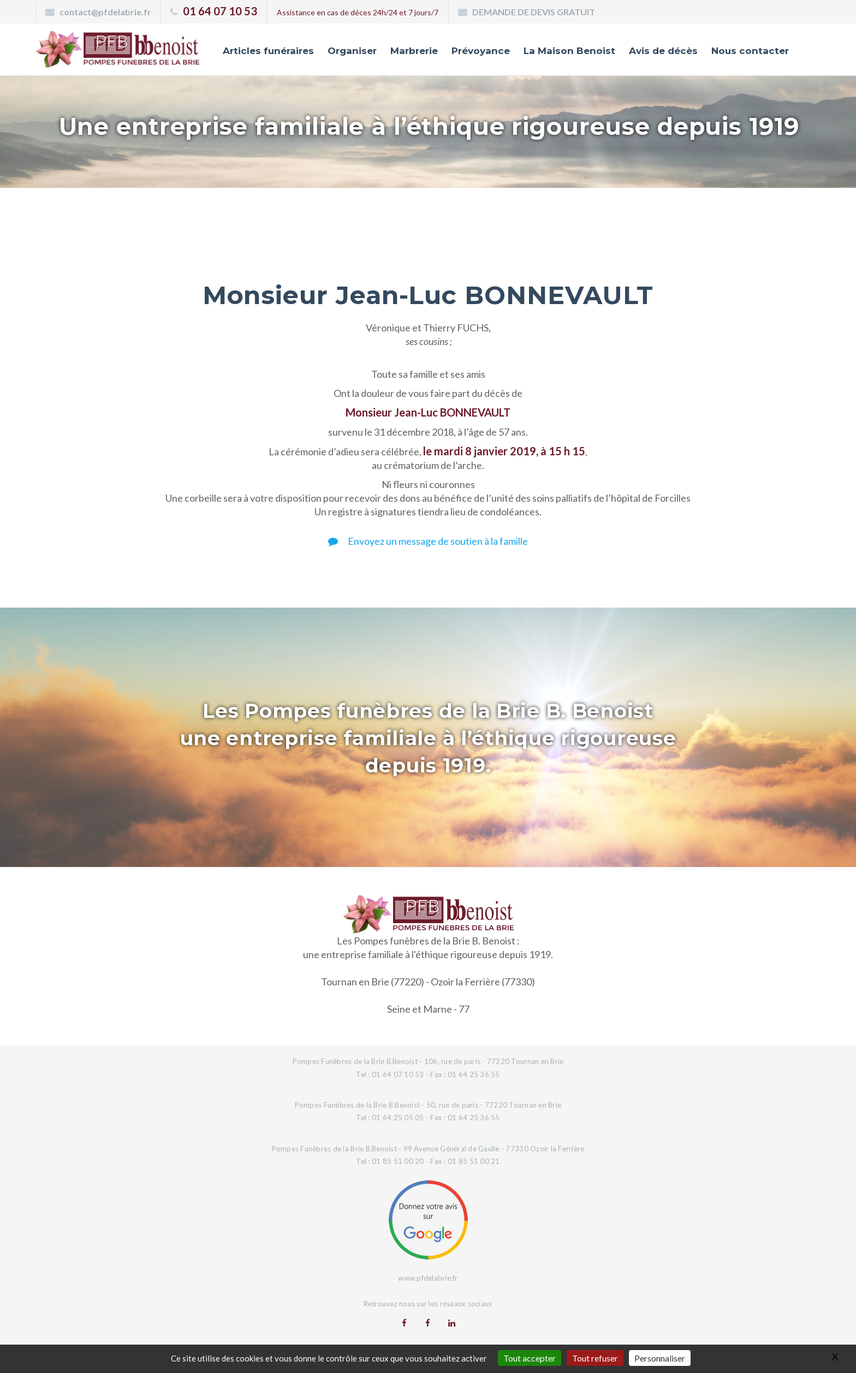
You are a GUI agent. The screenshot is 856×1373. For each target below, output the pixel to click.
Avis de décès (663, 50)
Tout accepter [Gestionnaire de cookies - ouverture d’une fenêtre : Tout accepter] (529, 1358)
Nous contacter (750, 50)
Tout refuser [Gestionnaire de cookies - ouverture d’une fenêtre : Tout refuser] (595, 1358)
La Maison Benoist (569, 50)
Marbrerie (414, 50)
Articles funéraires (268, 50)
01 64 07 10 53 (220, 10)
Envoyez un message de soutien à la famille (428, 541)
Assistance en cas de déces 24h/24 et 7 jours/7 (357, 12)
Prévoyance (480, 50)
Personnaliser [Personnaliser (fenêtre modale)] (659, 1358)
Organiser (352, 50)
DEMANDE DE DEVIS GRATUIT (533, 12)
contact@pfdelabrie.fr (105, 12)
